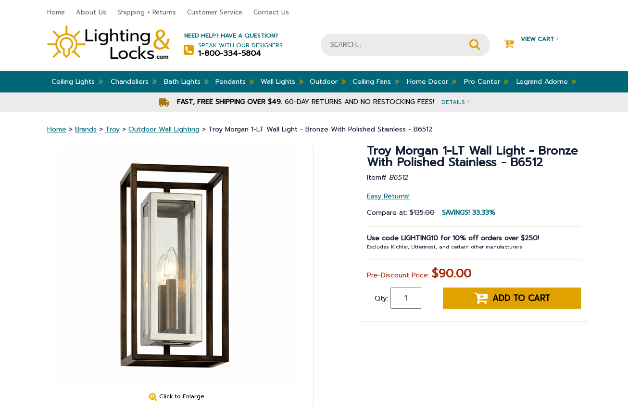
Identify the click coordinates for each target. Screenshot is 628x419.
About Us (91, 12)
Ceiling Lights (77, 81)
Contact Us (271, 12)
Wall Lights (282, 81)
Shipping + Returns (146, 12)
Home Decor (431, 81)
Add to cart (512, 298)
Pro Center (486, 81)
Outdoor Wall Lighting (164, 129)
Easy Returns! (388, 196)
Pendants (234, 81)
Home (56, 12)
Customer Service (214, 12)
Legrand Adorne (546, 81)
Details (455, 102)
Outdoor (328, 81)
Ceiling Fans (375, 81)
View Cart (531, 39)
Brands (86, 129)
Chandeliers (134, 81)
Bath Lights (186, 81)
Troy (112, 129)
